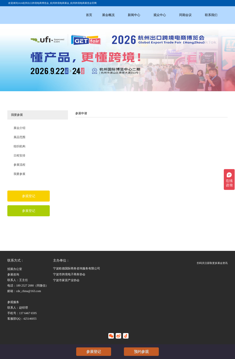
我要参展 (19, 173)
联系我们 (211, 15)
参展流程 (19, 164)
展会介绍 (19, 127)
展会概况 (108, 15)
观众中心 (159, 15)
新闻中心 (134, 15)
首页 (89, 15)
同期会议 (185, 15)
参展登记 (93, 352)
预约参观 (141, 352)
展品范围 (19, 137)
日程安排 (19, 155)
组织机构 (19, 146)
